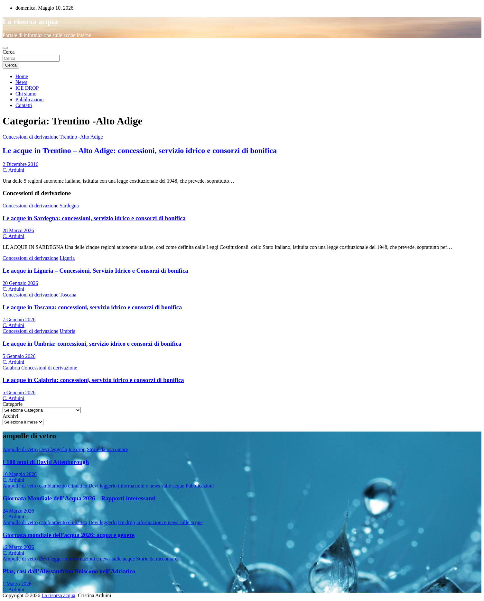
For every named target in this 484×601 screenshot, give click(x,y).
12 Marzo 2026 (18, 547)
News (21, 82)
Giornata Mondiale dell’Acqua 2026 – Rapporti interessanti (79, 498)
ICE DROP (27, 88)
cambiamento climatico (63, 485)
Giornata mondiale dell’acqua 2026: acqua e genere (69, 535)
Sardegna (69, 205)
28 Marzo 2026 (18, 230)
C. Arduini (13, 170)
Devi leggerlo (53, 449)
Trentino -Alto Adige (81, 137)
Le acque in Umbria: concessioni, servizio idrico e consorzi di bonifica (92, 343)
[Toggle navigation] (5, 48)
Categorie (13, 404)
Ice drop (77, 449)
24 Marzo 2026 (18, 511)
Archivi (10, 416)
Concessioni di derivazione (30, 137)
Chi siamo (25, 93)
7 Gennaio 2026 (19, 319)
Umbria (67, 331)
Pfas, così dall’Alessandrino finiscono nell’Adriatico (69, 571)
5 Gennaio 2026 (19, 356)
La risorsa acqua (30, 21)
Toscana (68, 294)
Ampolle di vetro (20, 449)
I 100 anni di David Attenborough (46, 462)
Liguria (67, 258)
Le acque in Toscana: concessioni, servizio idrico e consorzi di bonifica (92, 307)
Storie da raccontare (107, 449)
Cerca (8, 52)
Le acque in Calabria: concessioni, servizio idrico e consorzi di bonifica (93, 380)
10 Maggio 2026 (20, 474)
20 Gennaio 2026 (20, 283)
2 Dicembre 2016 (20, 164)
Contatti (23, 105)
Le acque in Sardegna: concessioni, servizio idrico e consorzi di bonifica (94, 218)
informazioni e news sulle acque (151, 485)
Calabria (11, 367)
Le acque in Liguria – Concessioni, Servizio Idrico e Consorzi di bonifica (95, 270)
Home (21, 76)
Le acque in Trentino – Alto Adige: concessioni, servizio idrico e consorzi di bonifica (140, 150)
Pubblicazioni (29, 99)
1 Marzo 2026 (17, 584)
